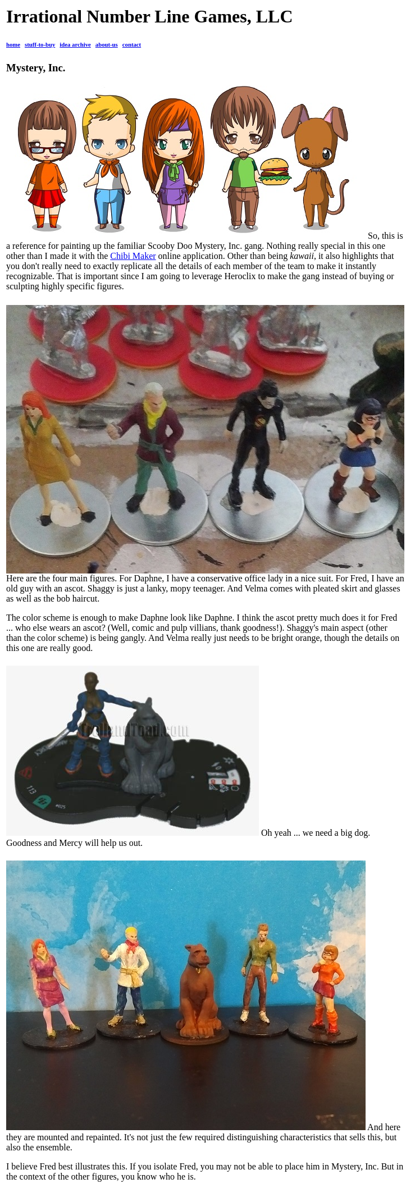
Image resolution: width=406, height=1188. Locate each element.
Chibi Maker (133, 256)
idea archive (75, 44)
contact (131, 44)
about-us (106, 44)
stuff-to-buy (40, 44)
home (13, 44)
